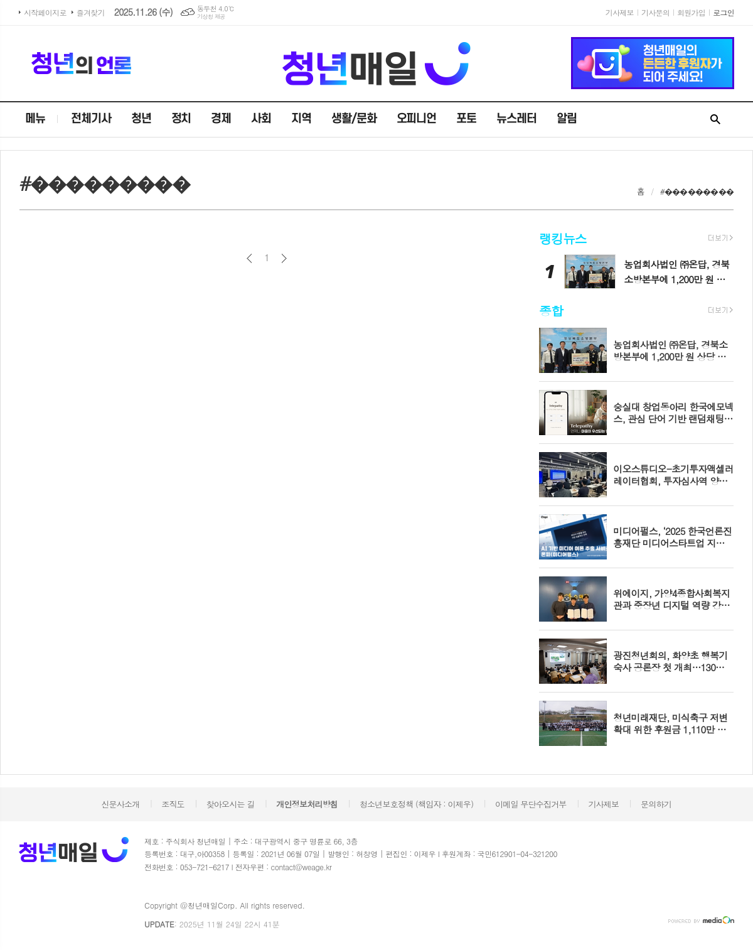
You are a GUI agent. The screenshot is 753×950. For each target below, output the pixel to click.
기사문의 (655, 12)
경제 (221, 119)
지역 (301, 119)
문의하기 (656, 804)
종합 (551, 310)
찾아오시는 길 (230, 804)
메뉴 (35, 119)
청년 (141, 119)
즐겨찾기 (91, 12)
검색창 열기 (715, 120)
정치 (181, 119)
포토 (466, 119)
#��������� (697, 191)
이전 (249, 258)
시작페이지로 (45, 12)
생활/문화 (353, 119)
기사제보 (620, 12)
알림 (567, 119)
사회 (261, 119)
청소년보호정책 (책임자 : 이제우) (416, 804)
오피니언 (417, 119)
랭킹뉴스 (562, 238)
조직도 (172, 804)
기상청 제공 (211, 17)
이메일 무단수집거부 (531, 804)
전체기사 (91, 119)
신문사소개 (120, 804)
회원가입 (691, 12)
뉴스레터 (516, 119)
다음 (284, 258)
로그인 (723, 12)
